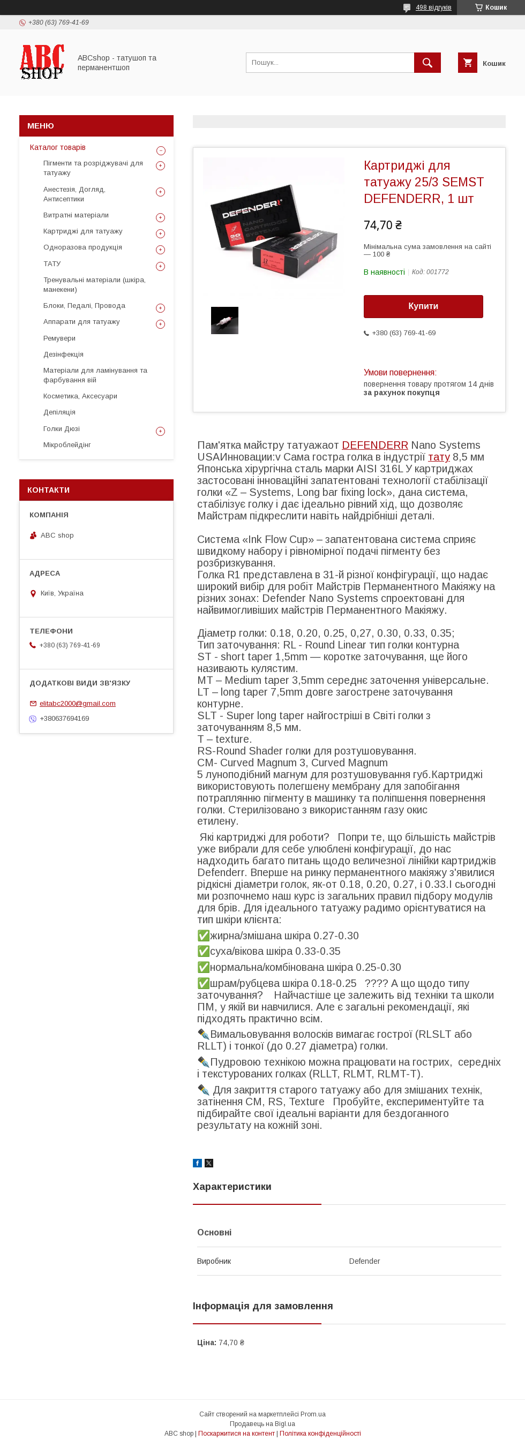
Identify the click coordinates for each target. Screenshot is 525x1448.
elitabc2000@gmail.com (78, 703)
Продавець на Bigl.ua (262, 1424)
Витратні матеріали (76, 215)
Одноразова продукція (82, 247)
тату (439, 457)
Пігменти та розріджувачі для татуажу (93, 168)
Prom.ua (313, 1414)
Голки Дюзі (61, 429)
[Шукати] (427, 62)
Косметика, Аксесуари (80, 396)
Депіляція (59, 412)
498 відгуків (434, 7)
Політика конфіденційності (320, 1433)
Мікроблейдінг (67, 445)
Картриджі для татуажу (83, 231)
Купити (424, 306)
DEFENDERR (375, 445)
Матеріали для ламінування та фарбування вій (95, 375)
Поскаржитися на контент (236, 1433)
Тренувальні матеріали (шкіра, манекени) (94, 284)
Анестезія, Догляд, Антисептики (74, 194)
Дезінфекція (63, 354)
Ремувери (59, 338)
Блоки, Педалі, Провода (84, 305)
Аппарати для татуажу (81, 322)
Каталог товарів (58, 147)
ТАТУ (52, 264)
